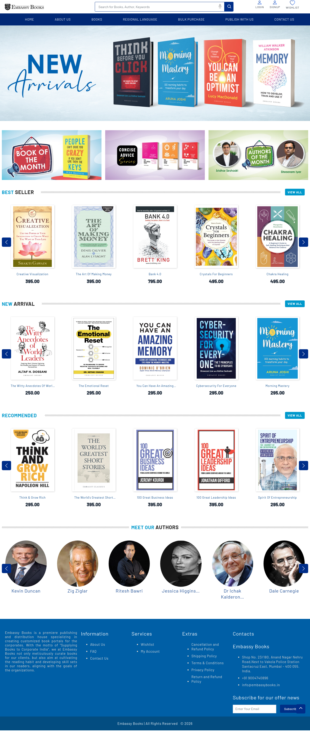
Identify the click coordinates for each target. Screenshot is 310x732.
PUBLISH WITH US (239, 19)
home (29, 19)
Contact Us (99, 660)
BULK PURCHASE (191, 19)
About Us (97, 646)
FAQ (93, 653)
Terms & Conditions (207, 664)
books (97, 19)
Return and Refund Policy (206, 680)
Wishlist (147, 646)
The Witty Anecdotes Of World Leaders (32, 387)
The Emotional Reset (94, 387)
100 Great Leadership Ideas (216, 499)
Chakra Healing (278, 275)
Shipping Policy (204, 657)
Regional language (140, 19)
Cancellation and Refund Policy (205, 648)
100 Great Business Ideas (155, 499)
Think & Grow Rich (32, 499)
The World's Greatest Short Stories (93, 499)
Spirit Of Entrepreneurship (277, 499)
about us (63, 19)
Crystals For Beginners (216, 275)
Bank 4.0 (155, 275)
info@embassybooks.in (261, 686)
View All (293, 192)
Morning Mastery (278, 387)
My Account (150, 653)
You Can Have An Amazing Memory (155, 387)
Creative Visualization (33, 275)
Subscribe (291, 710)
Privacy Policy (203, 671)
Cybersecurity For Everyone (216, 387)
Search (228, 6)
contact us (284, 19)
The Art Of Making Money (94, 275)
